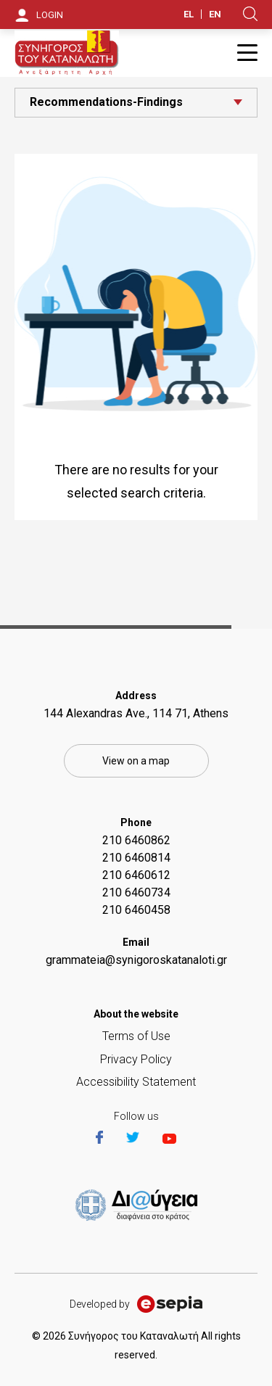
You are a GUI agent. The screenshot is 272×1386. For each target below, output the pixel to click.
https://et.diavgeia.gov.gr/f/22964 (139, 1206)
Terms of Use (136, 1036)
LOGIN (49, 14)
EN (215, 14)
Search (250, 14)
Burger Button (247, 52)
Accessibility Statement (136, 1082)
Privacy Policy (136, 1059)
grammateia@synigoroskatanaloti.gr (136, 960)
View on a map (136, 761)
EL (189, 14)
